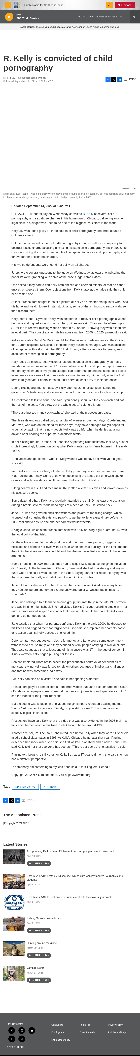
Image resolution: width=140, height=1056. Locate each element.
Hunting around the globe (42, 943)
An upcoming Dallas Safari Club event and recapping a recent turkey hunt (70, 851)
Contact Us (57, 1025)
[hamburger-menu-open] (8, 5)
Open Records (87, 1032)
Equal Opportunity (60, 1040)
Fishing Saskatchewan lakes (44, 918)
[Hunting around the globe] (14, 948)
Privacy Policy (115, 1025)
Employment (57, 1032)
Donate (126, 5)
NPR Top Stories (25, 786)
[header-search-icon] (109, 5)
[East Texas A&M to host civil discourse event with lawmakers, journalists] (14, 902)
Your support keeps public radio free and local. (70, 27)
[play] (9, 17)
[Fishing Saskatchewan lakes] (14, 924)
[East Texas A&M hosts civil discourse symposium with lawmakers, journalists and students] (14, 881)
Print (132, 79)
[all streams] (135, 16)
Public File (85, 1025)
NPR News (50, 786)
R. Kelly (88, 214)
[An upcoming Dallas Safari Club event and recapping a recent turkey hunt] (14, 856)
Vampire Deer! (35, 967)
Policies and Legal (117, 1032)
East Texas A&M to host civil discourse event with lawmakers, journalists (69, 897)
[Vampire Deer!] (14, 973)
